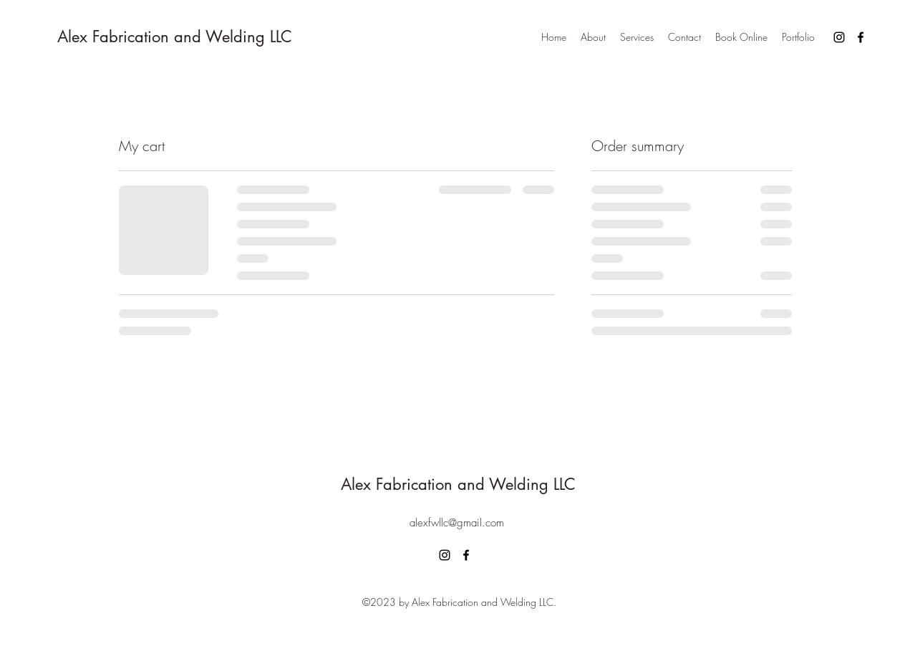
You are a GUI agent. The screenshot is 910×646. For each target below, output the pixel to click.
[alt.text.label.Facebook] (860, 37)
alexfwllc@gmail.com (457, 523)
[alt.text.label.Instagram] (839, 37)
